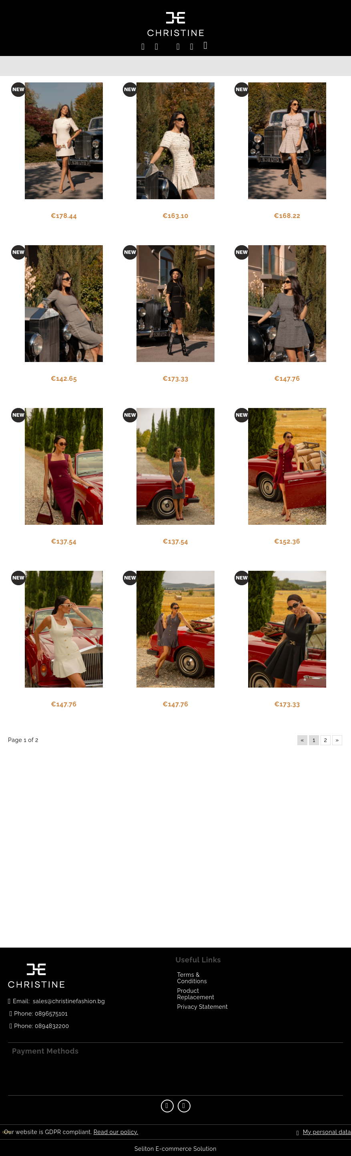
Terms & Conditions (192, 978)
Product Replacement (196, 994)
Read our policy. (116, 1132)
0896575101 (51, 1013)
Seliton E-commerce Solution (175, 1149)
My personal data (327, 1132)
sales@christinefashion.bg (69, 1001)
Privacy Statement (202, 1007)
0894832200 (52, 1026)
